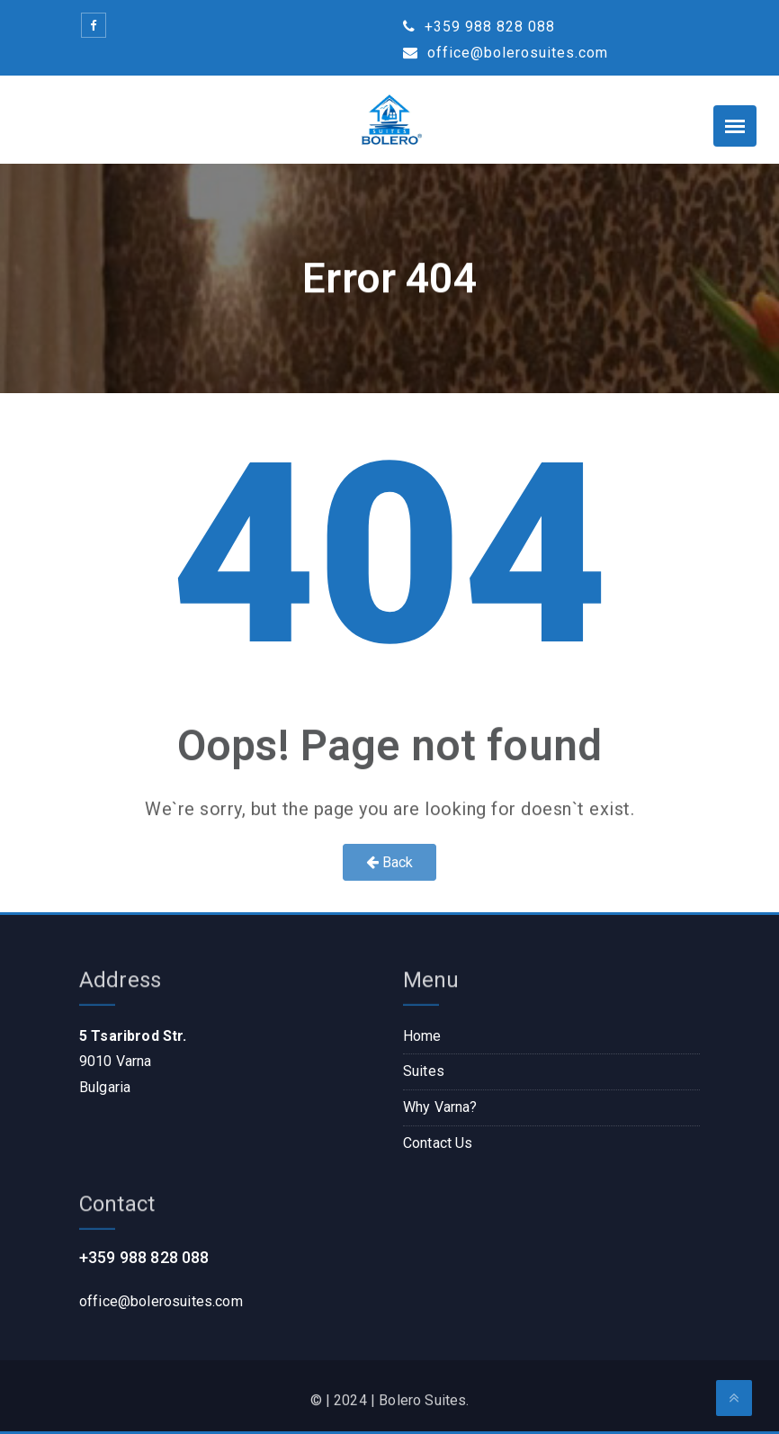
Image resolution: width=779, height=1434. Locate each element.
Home (422, 1035)
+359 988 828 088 (479, 26)
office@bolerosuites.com (505, 52)
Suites (423, 1071)
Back (390, 862)
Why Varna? (440, 1107)
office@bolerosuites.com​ (161, 1301)
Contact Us (438, 1143)
